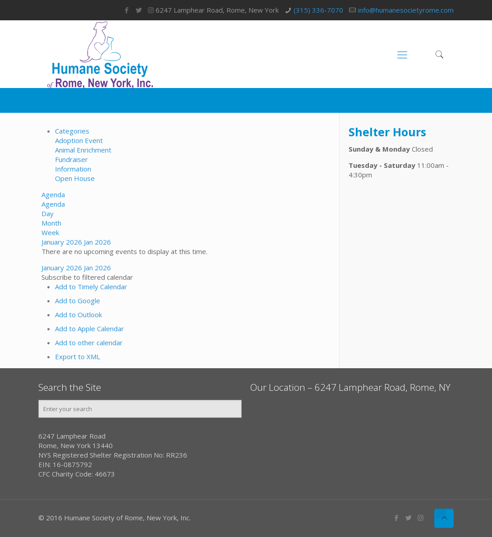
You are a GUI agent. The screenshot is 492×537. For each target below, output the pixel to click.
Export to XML (77, 356)
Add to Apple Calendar (89, 328)
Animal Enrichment (83, 149)
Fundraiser (71, 159)
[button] (87, 277)
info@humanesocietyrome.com (406, 9)
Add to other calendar (89, 342)
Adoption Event (79, 140)
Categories (72, 130)
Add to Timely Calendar (91, 286)
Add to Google (77, 300)
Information (73, 168)
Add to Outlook (78, 314)
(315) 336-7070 (318, 9)
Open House (75, 178)
